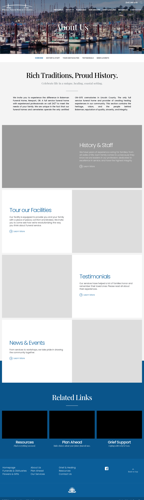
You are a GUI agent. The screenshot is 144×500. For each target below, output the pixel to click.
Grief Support (119, 442)
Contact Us (65, 474)
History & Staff (96, 145)
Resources (25, 442)
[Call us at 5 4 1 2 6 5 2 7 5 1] (132, 2)
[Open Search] (141, 2)
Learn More (89, 166)
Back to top (133, 472)
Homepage (8, 467)
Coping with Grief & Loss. (119, 445)
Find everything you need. (25, 445)
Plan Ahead (72, 442)
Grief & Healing (67, 467)
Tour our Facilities (30, 210)
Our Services (38, 474)
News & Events (27, 343)
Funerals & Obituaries (14, 470)
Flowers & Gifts (10, 474)
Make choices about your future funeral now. (72, 445)
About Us (36, 467)
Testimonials (95, 276)
